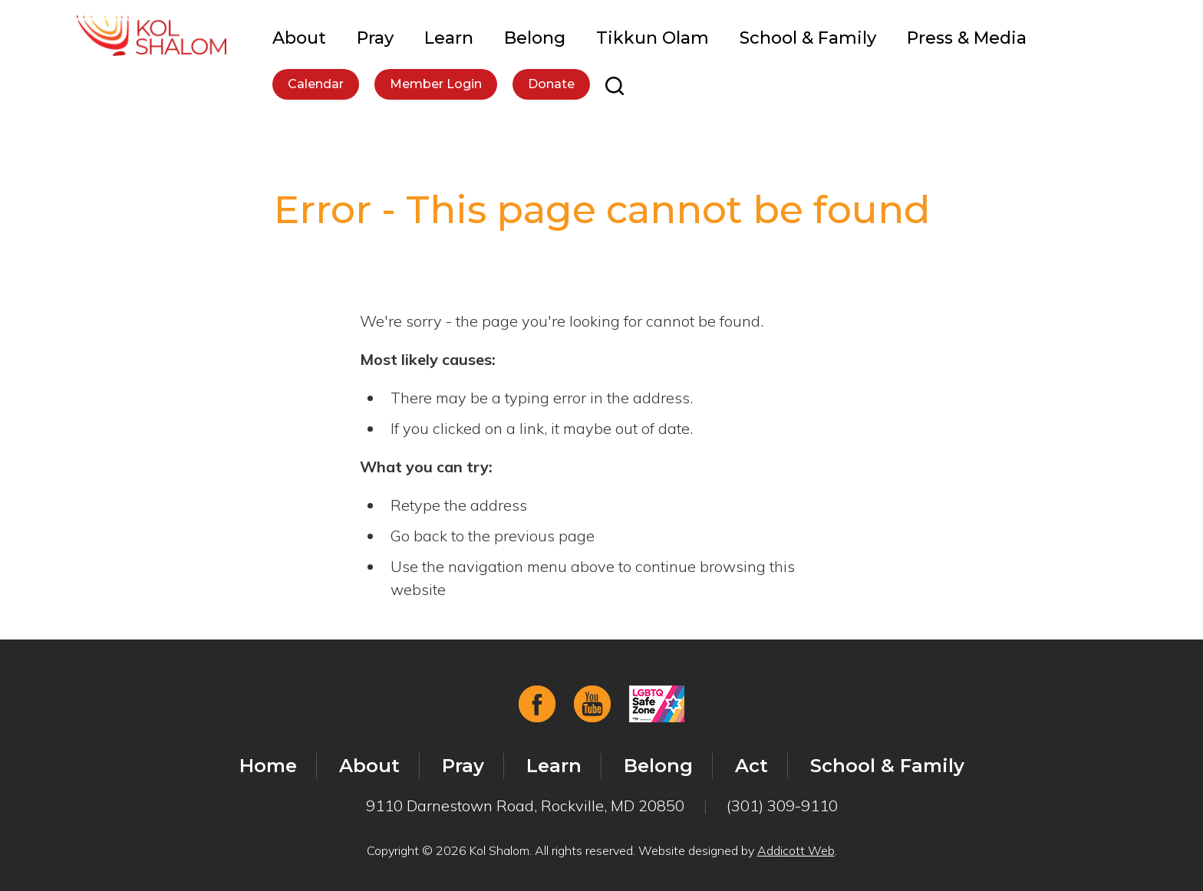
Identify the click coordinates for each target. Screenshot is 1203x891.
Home (268, 766)
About (299, 38)
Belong (534, 38)
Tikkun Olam (652, 38)
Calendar (316, 84)
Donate (551, 84)
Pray (375, 38)
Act (751, 766)
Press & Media (967, 38)
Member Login (436, 84)
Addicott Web (796, 850)
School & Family (808, 38)
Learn (448, 38)
